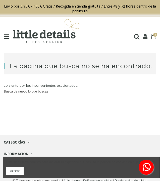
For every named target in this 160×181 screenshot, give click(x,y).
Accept (15, 171)
